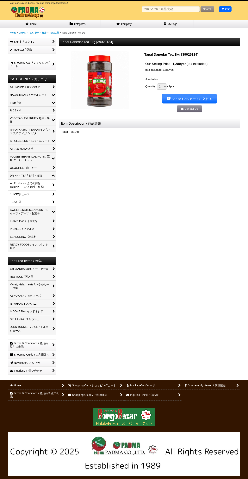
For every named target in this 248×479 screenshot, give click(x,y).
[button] (217, 24)
